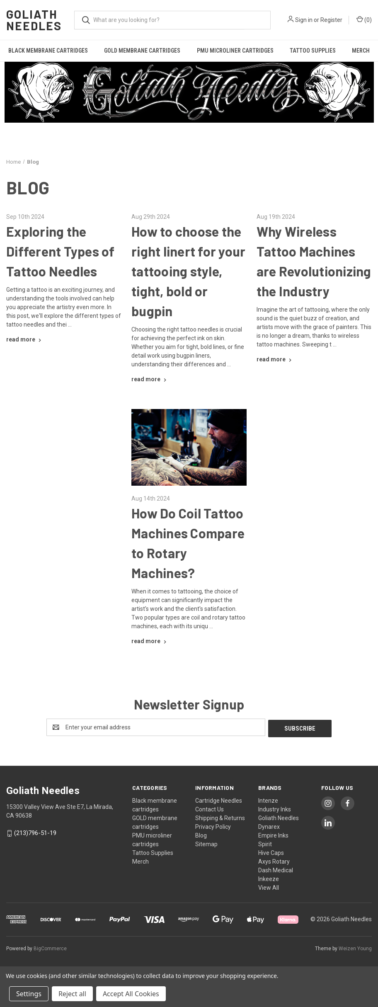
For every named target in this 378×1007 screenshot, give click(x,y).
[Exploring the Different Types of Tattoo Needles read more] (24, 339)
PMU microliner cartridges (235, 50)
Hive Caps (271, 851)
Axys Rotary (274, 860)
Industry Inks (274, 808)
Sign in (304, 20)
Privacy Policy (213, 825)
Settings (28, 993)
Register (331, 20)
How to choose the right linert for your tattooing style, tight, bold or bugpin (188, 271)
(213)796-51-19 (35, 831)
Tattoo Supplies (313, 50)
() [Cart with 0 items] (364, 19)
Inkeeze (268, 877)
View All (268, 886)
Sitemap (206, 843)
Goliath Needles (278, 816)
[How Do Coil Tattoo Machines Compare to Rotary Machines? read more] (149, 641)
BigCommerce (50, 947)
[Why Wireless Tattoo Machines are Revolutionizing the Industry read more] (275, 359)
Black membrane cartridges (48, 50)
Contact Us (209, 808)
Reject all (72, 993)
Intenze (268, 799)
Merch (140, 860)
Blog (201, 834)
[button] (189, 92)
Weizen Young (355, 947)
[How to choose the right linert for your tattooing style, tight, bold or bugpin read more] (149, 379)
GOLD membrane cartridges (142, 50)
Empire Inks (273, 834)
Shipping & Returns (220, 816)
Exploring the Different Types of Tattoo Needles (60, 251)
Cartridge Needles (218, 799)
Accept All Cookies (131, 993)
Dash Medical (275, 869)
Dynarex (269, 825)
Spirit (265, 843)
